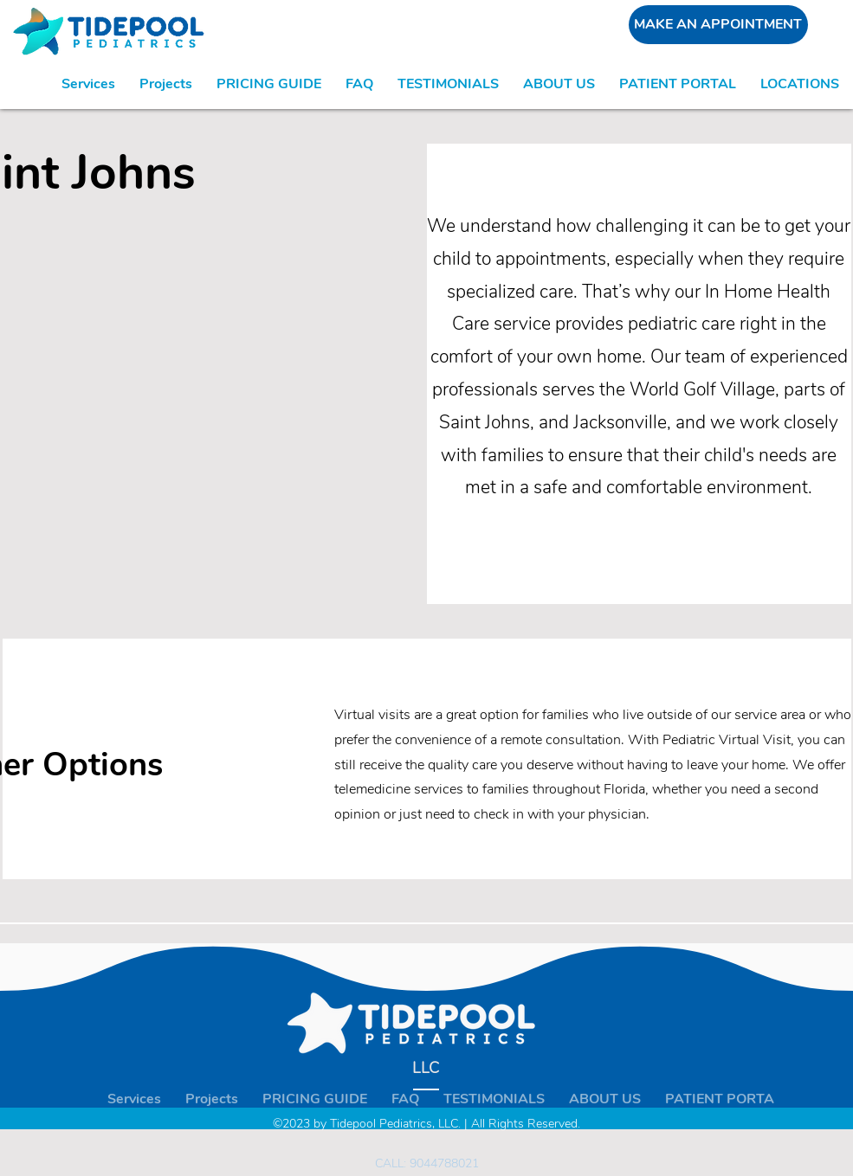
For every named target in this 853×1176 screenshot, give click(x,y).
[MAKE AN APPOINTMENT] (718, 24)
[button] (800, 84)
